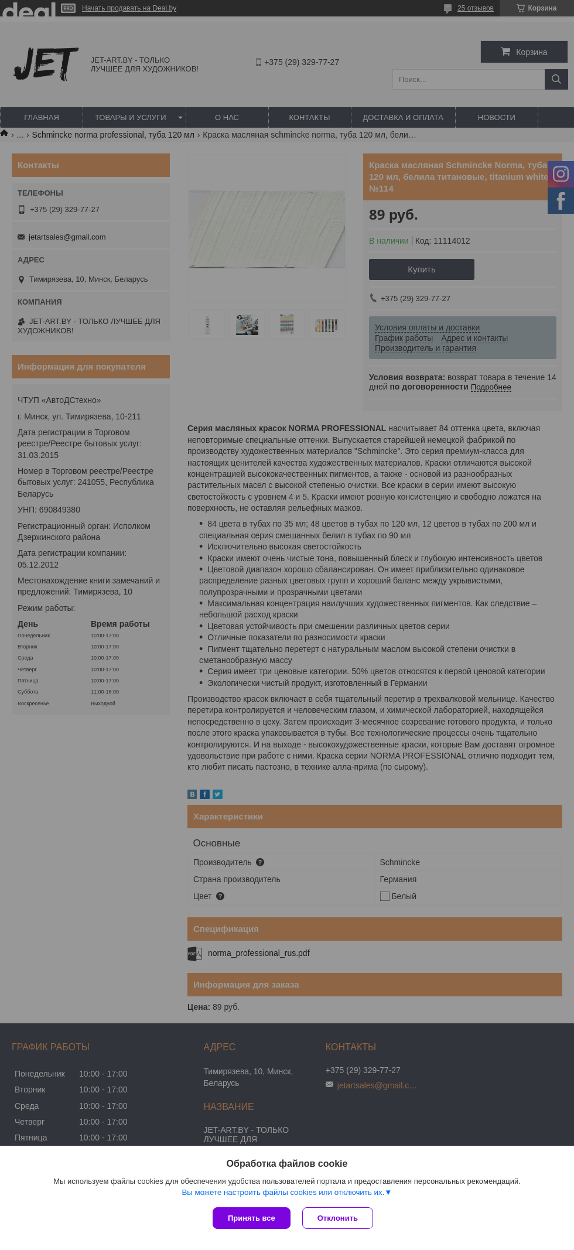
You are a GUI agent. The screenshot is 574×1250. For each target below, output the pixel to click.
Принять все (251, 1218)
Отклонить (337, 1218)
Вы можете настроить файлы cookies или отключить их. (283, 1192)
